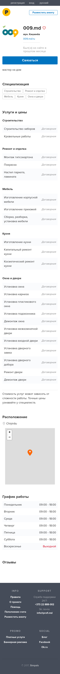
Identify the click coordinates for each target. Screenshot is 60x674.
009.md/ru (29, 38)
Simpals (34, 665)
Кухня (20, 96)
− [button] (9, 437)
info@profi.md (44, 613)
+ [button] (9, 432)
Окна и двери (35, 96)
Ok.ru (44, 647)
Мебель (8, 96)
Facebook (44, 642)
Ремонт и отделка (35, 91)
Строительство (12, 91)
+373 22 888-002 (44, 604)
